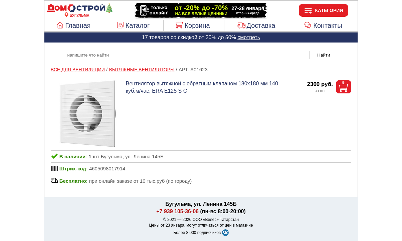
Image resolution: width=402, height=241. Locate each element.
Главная (77, 25)
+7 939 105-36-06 (177, 211)
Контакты (327, 25)
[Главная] (79, 11)
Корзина (197, 25)
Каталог (138, 25)
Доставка (260, 25)
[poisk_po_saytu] (188, 55)
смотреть (248, 37)
